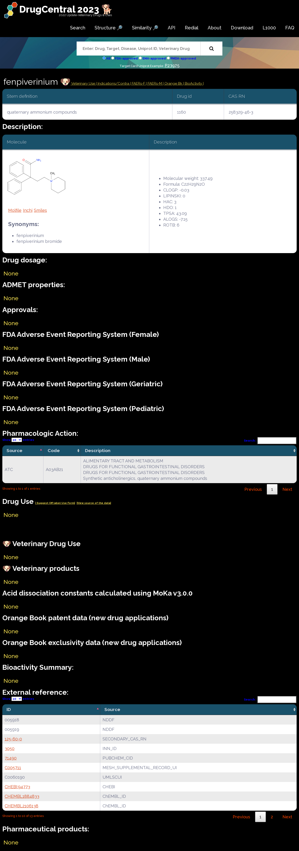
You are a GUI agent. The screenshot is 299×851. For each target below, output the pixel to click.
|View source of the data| (94, 503)
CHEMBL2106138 (21, 805)
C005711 (13, 767)
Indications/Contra (114, 83)
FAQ (289, 28)
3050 (9, 748)
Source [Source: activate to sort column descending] (14, 450)
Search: (270, 440)
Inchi (27, 210)
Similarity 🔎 (145, 28)
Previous (253, 489)
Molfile (14, 210)
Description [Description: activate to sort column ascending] (97, 450)
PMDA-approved (183, 58)
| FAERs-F (138, 83)
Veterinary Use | (84, 83)
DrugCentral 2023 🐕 (66, 9)
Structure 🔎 (109, 28)
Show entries (18, 440)
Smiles (40, 210)
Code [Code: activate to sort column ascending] (54, 450)
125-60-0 (13, 738)
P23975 (172, 65)
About (214, 28)
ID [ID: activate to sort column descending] (9, 709)
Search (77, 28)
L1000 (269, 28)
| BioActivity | (193, 83)
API (171, 28)
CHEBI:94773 (17, 786)
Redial (191, 28)
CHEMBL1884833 (22, 796)
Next (287, 489)
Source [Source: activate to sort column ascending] (112, 709)
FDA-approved (126, 58)
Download (242, 28)
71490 (11, 758)
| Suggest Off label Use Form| (55, 503)
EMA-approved (154, 58)
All (108, 58)
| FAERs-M (154, 83)
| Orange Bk (173, 83)
